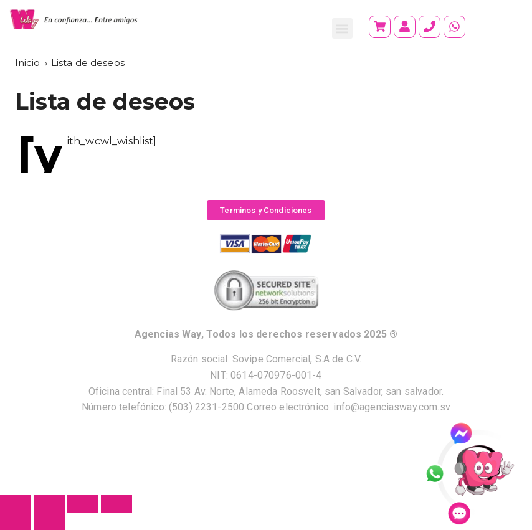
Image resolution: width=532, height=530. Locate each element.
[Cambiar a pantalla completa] (82, 504)
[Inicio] (27, 63)
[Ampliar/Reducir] (116, 504)
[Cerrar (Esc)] (15, 504)
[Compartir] (49, 504)
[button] (342, 28)
